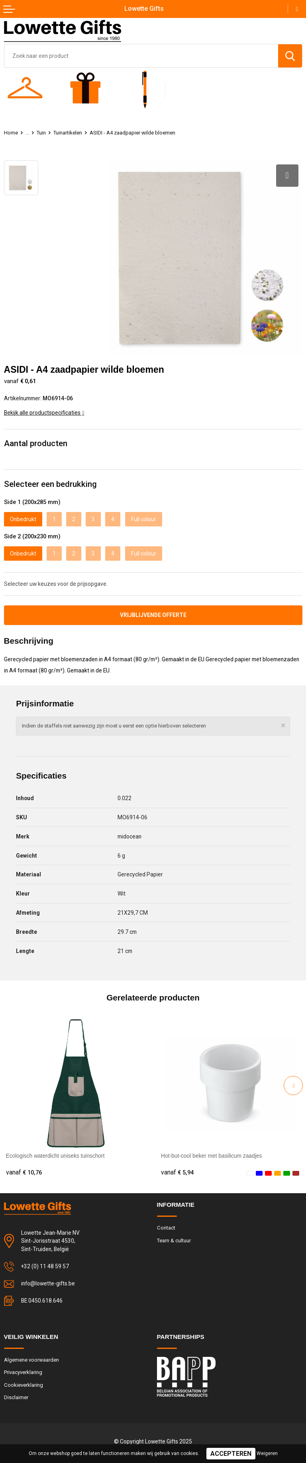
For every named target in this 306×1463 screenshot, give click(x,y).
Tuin (41, 133)
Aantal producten (35, 443)
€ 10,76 (24, 1172)
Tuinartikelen (67, 133)
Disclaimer (16, 1397)
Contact (166, 1228)
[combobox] (141, 55)
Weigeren (267, 1453)
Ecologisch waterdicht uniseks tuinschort (55, 1156)
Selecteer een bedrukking (50, 484)
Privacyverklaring (23, 1372)
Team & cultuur (174, 1241)
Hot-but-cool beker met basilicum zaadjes (211, 1156)
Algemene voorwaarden (31, 1360)
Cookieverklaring (23, 1385)
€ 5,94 (177, 1172)
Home (11, 133)
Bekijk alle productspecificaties (44, 412)
